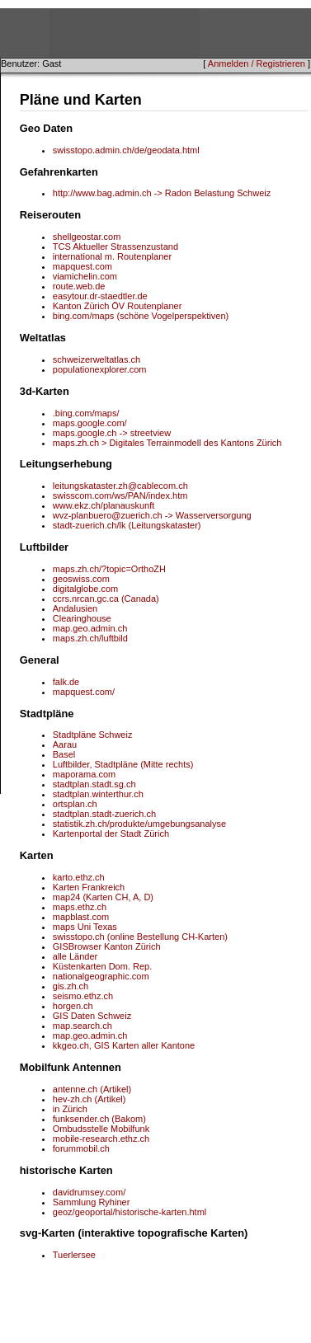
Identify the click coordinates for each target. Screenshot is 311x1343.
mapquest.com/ (84, 692)
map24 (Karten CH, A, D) (103, 897)
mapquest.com (82, 266)
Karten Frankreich (89, 887)
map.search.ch (82, 1026)
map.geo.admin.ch (90, 628)
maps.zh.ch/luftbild (90, 638)
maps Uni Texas (85, 927)
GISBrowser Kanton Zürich (107, 946)
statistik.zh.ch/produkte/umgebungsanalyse (139, 824)
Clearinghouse (82, 618)
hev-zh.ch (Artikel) (89, 1099)
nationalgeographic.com (101, 976)
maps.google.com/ (90, 423)
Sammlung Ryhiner (91, 1202)
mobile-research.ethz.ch (101, 1138)
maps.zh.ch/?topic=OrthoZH (109, 569)
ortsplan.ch (75, 804)
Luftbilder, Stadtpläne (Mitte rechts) (123, 764)
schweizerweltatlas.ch (96, 359)
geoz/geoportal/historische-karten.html (129, 1212)
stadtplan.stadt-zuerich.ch (104, 814)
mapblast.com (81, 917)
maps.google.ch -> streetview (112, 433)
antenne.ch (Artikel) (92, 1089)
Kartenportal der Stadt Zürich (111, 833)
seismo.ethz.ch (83, 996)
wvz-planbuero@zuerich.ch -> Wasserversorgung (152, 515)
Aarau (65, 744)
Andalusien (75, 608)
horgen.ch (73, 1006)
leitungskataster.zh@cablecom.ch (120, 486)
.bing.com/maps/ (86, 413)
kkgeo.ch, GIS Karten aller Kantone (124, 1045)
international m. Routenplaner (112, 256)
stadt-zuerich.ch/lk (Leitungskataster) (127, 525)
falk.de (66, 682)
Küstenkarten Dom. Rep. (102, 966)
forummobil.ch (81, 1148)
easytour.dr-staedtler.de (100, 296)
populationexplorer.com (100, 369)
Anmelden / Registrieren (256, 63)
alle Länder (75, 956)
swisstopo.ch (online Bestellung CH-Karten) (140, 937)
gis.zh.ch (70, 986)
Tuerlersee (74, 1255)
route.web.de (79, 286)
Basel (64, 754)
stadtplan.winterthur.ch (98, 794)
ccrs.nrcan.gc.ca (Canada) (106, 598)
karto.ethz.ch (79, 877)
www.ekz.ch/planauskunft (104, 505)
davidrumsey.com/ (89, 1192)
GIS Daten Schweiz (92, 1016)
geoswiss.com (81, 579)
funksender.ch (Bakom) (99, 1119)
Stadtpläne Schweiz (93, 735)
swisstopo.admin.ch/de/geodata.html (126, 150)
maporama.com (84, 774)
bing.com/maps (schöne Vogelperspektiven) (141, 316)
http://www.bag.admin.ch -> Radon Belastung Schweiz (162, 193)
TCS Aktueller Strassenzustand (115, 246)
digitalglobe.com (86, 589)
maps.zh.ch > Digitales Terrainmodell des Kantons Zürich (167, 443)
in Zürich (70, 1109)
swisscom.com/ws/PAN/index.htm (120, 495)
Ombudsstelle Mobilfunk (101, 1129)
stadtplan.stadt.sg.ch (94, 784)
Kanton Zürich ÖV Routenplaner (117, 306)
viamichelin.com (85, 276)
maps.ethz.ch (79, 907)
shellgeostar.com (87, 237)
